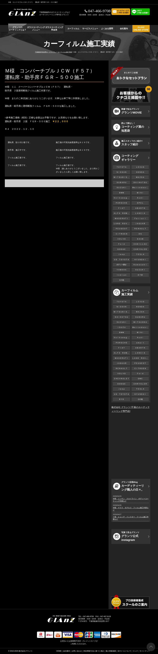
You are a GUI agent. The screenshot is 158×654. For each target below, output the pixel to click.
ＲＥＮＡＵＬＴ (140, 229)
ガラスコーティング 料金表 (54, 28)
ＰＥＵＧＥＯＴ (121, 229)
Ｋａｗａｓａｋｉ (140, 265)
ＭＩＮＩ (140, 193)
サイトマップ (145, 651)
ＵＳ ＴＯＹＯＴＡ (121, 260)
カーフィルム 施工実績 (125, 292)
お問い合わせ (77, 651)
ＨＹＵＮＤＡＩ (140, 260)
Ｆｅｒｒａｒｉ (140, 218)
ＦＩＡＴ (121, 208)
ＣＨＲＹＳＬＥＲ (140, 249)
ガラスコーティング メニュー (36, 28)
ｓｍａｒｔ (140, 343)
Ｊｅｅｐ (121, 254)
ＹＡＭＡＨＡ (121, 270)
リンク (135, 651)
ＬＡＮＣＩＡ (140, 213)
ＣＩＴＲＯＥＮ (122, 234)
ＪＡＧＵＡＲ (140, 224)
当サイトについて (124, 651)
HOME (58, 651)
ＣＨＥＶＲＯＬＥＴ (121, 379)
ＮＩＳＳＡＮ (121, 172)
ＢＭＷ (121, 193)
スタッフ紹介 (127, 143)
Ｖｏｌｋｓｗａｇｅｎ (122, 198)
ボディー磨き (121, 265)
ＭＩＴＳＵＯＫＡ (140, 322)
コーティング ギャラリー (125, 157)
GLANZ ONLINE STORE (141, 28)
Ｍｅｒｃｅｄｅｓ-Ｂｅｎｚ (140, 188)
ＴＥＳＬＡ (140, 254)
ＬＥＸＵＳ (140, 167)
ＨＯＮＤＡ (140, 172)
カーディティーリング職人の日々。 (128, 486)
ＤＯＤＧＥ (121, 249)
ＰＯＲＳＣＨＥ (121, 203)
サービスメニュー (90, 28)
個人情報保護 (111, 651)
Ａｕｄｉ (140, 198)
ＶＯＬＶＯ (121, 239)
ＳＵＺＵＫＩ (121, 188)
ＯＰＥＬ (140, 203)
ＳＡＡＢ (140, 239)
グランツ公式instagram (126, 536)
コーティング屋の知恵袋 (128, 127)
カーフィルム (73, 28)
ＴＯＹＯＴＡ (121, 167)
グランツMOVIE (127, 111)
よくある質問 (107, 28)
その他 (121, 280)
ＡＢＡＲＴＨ (140, 208)
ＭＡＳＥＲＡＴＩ (121, 218)
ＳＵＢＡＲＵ (121, 182)
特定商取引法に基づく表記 (94, 651)
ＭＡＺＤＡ (140, 177)
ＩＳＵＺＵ (121, 327)
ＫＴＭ (140, 275)
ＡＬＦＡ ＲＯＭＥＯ (122, 213)
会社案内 (124, 28)
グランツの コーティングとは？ (17, 28)
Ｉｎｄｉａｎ (121, 275)
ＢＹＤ (121, 399)
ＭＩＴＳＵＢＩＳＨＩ (122, 177)
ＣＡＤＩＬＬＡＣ (140, 244)
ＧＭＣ (140, 379)
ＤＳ (140, 234)
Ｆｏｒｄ (121, 244)
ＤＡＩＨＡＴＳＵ (140, 182)
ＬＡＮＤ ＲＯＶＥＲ (122, 224)
